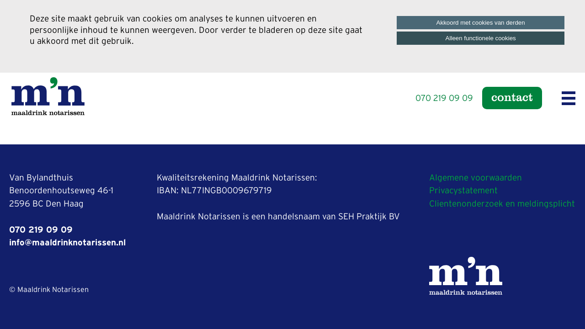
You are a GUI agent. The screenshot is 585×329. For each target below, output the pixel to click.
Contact (512, 97)
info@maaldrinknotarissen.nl (67, 243)
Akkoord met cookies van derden (480, 22)
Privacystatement (463, 190)
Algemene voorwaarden (475, 178)
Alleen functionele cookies (481, 38)
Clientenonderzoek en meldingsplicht (502, 204)
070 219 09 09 (444, 98)
